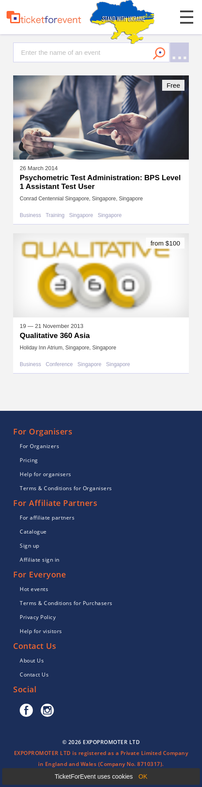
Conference (59, 364)
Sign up (29, 545)
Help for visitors (41, 631)
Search (159, 53)
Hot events (34, 589)
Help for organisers (45, 474)
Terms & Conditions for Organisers (66, 488)
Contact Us (34, 674)
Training (55, 215)
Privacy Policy (38, 617)
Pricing (29, 460)
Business (30, 215)
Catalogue (33, 531)
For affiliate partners (47, 517)
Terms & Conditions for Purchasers (66, 603)
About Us (32, 660)
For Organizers (39, 446)
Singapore (81, 215)
